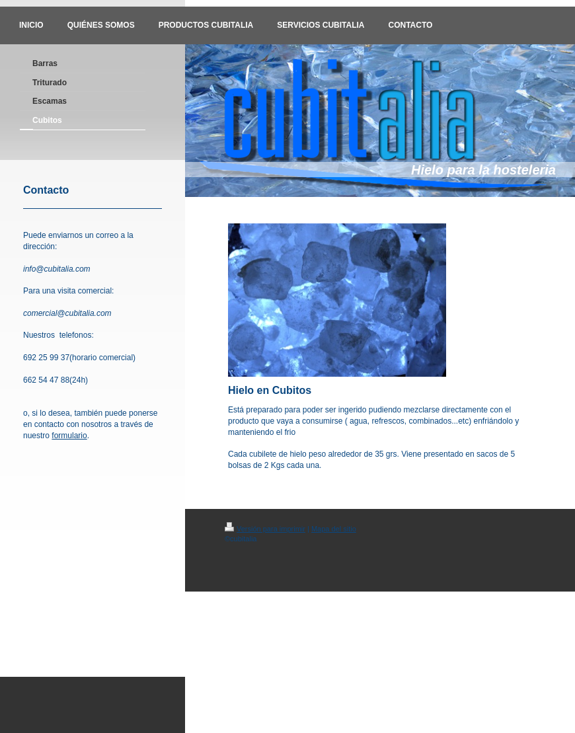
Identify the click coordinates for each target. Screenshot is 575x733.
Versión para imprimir (265, 529)
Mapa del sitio (333, 529)
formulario (69, 435)
